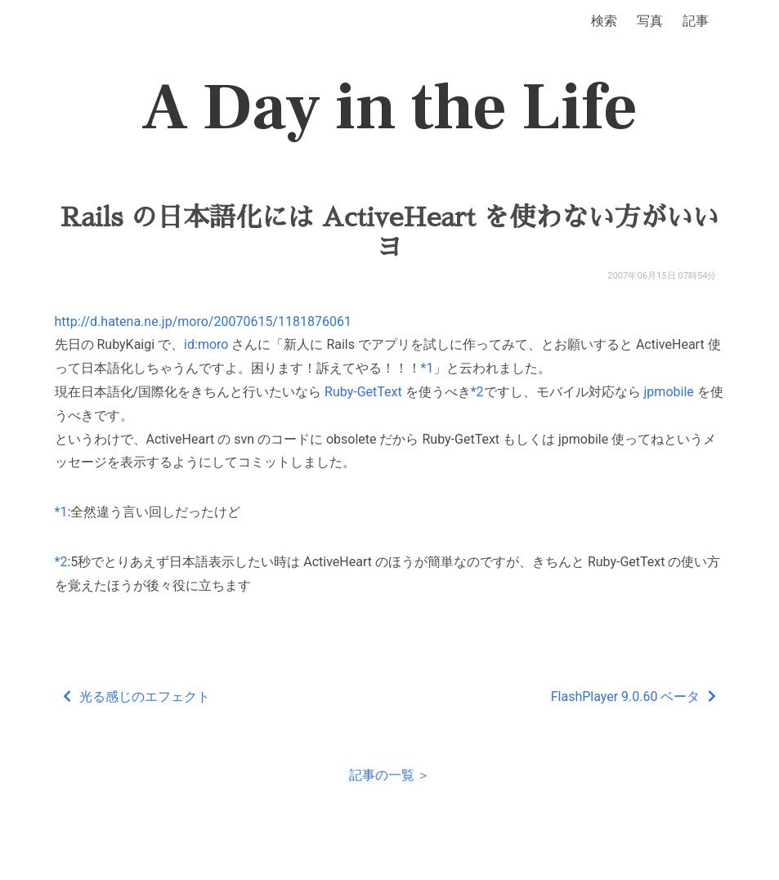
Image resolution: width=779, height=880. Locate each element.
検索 (604, 21)
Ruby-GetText (363, 392)
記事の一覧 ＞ (390, 775)
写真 (650, 21)
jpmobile (669, 392)
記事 (696, 21)
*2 (477, 392)
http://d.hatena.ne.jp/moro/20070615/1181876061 (203, 321)
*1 (427, 368)
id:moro (206, 344)
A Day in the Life (389, 107)
